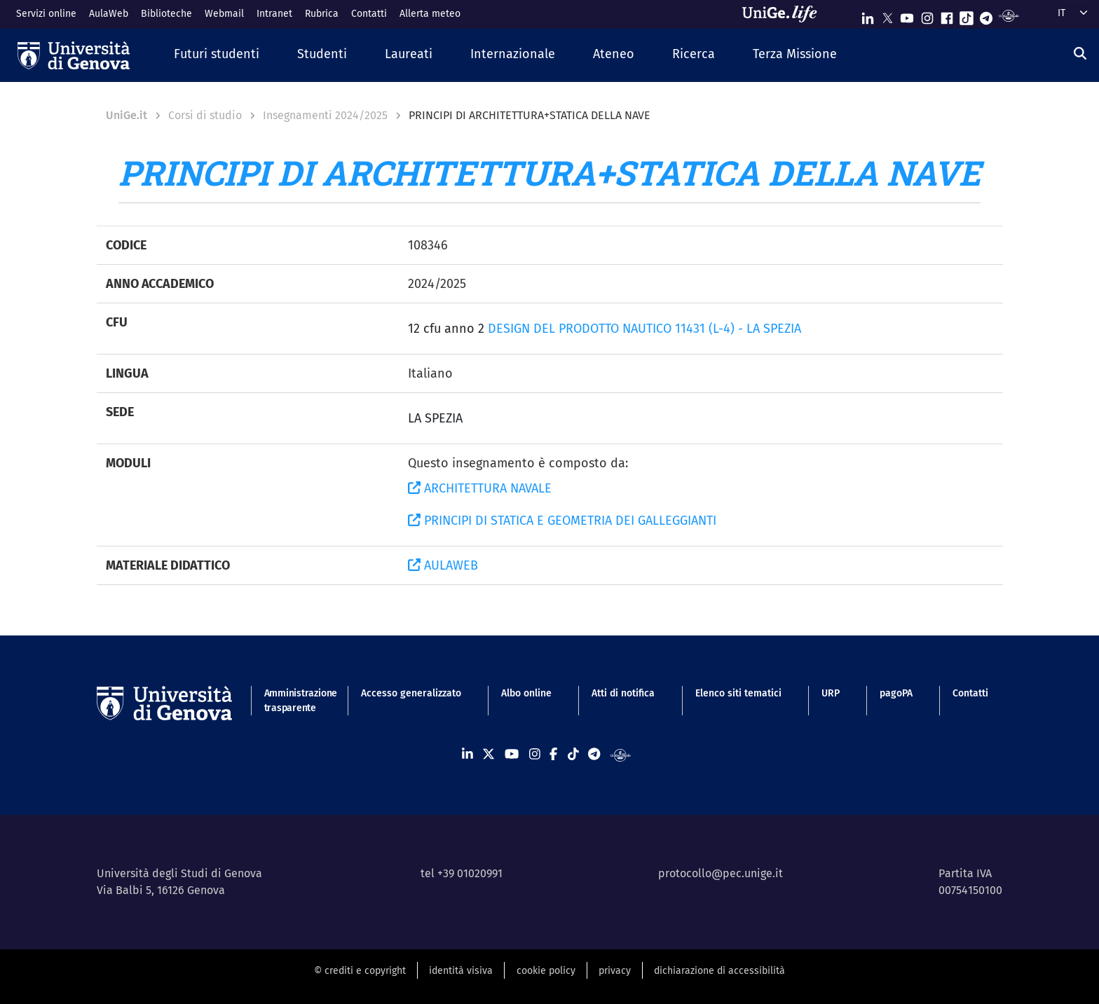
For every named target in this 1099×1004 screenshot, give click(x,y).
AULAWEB (443, 565)
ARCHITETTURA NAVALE (480, 488)
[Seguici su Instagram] (927, 15)
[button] (216, 55)
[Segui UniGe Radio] (1009, 15)
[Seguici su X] (887, 15)
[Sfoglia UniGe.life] (784, 14)
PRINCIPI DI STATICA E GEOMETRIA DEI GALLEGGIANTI (562, 520)
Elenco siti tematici (738, 693)
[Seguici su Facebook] (947, 15)
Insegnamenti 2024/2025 (325, 115)
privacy (615, 971)
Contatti (369, 14)
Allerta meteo (430, 14)
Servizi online (46, 14)
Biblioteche (166, 14)
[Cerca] (1080, 54)
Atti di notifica (623, 693)
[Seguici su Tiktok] (966, 15)
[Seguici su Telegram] (986, 15)
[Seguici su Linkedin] (867, 15)
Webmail (224, 14)
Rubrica (322, 14)
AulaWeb (108, 14)
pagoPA (896, 693)
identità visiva (461, 971)
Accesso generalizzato (411, 693)
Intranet (274, 14)
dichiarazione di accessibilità (719, 971)
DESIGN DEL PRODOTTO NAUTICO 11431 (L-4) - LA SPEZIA (644, 328)
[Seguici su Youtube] (907, 15)
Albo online (526, 693)
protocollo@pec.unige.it (720, 873)
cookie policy (546, 971)
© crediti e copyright (360, 971)
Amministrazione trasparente (292, 700)
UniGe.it (126, 115)
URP (830, 693)
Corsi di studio (205, 115)
